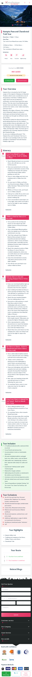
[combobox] (4, 598)
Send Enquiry (22, 80)
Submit (16, 615)
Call (16, 673)
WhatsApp (9, 80)
